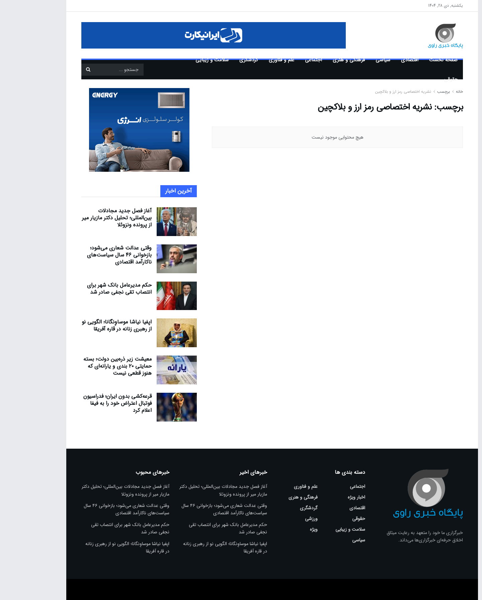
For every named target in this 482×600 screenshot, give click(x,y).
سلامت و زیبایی (180, 60)
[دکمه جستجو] (57, 70)
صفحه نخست (412, 60)
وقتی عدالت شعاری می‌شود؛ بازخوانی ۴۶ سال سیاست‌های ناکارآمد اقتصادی (88, 255)
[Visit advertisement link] (182, 35)
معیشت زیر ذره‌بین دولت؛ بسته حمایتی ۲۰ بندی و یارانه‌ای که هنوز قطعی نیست (86, 366)
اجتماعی (282, 60)
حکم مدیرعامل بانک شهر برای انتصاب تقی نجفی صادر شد (88, 288)
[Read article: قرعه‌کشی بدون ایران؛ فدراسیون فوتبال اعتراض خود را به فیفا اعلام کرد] (146, 407)
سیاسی (351, 60)
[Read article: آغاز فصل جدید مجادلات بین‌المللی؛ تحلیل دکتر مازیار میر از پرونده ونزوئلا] (146, 221)
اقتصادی (378, 60)
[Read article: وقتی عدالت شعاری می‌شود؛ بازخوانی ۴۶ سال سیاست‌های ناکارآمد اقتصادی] (146, 258)
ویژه (283, 529)
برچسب (412, 91)
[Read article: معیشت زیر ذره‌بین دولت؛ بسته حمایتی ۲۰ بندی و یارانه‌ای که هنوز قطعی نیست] (146, 370)
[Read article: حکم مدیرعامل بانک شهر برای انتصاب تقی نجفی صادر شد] (146, 296)
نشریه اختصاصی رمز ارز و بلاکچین (372, 91)
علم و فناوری (250, 60)
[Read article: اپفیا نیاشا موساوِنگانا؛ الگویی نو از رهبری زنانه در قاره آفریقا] (146, 332)
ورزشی (280, 518)
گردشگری (217, 60)
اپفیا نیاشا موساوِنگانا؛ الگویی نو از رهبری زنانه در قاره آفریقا (85, 325)
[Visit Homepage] (405, 35)
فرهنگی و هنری (318, 60)
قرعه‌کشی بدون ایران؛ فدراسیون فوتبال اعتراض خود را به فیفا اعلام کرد (86, 403)
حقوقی (419, 79)
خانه (427, 91)
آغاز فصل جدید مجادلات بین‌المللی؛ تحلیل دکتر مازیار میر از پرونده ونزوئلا (85, 218)
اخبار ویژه (325, 497)
